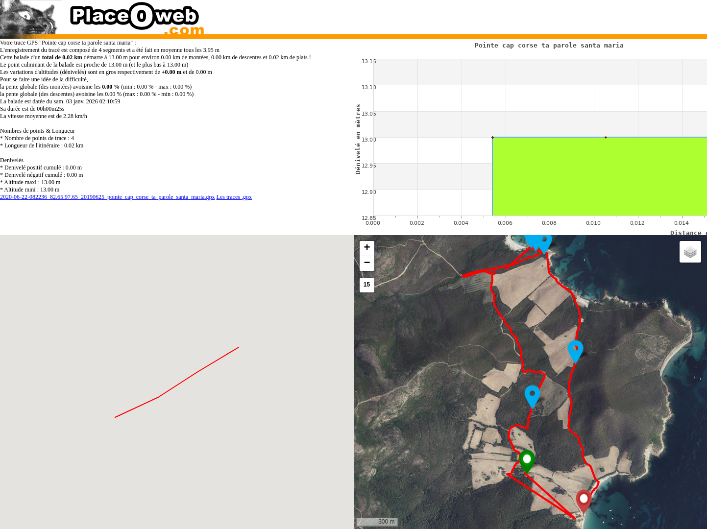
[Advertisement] (520, 14)
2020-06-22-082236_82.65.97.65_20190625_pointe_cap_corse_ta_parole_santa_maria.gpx (107, 196)
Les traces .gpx (234, 196)
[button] (527, 462)
